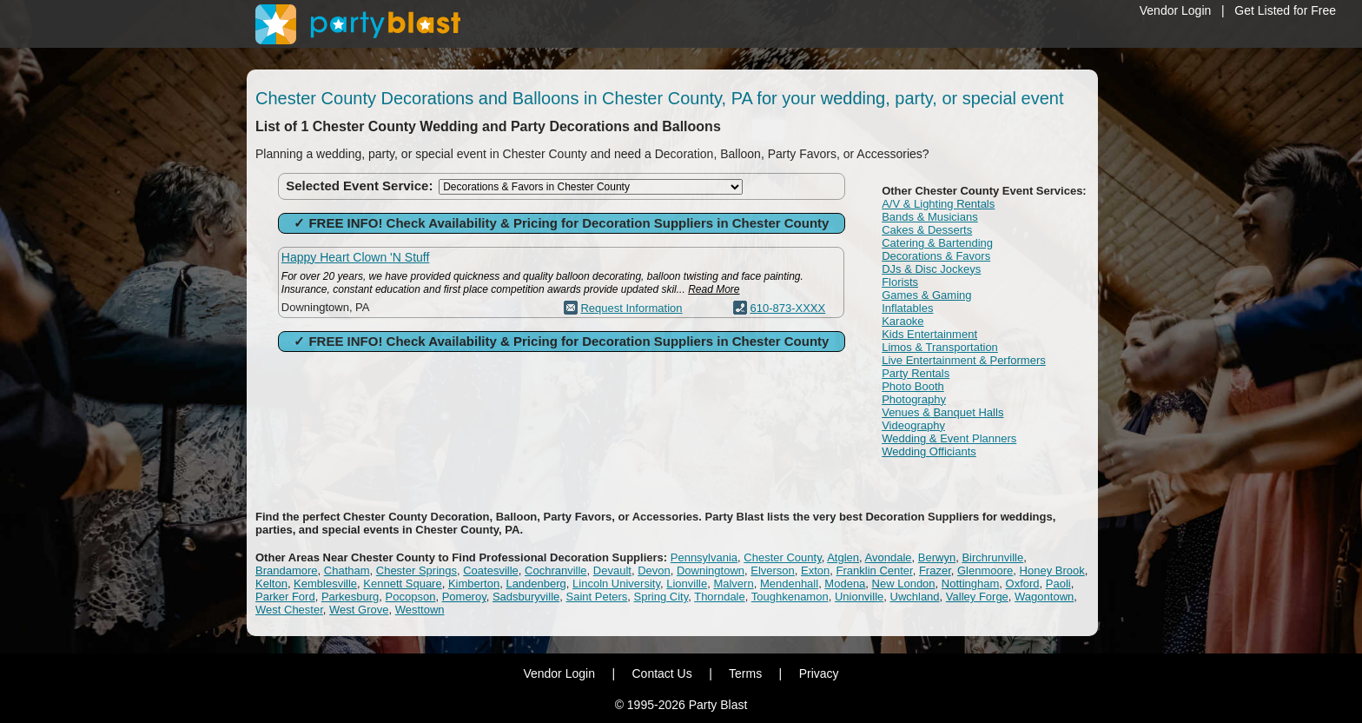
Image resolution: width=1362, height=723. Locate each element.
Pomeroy (464, 596)
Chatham (347, 570)
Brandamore (286, 570)
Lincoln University (616, 583)
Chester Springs (416, 570)
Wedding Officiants (929, 451)
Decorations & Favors (936, 255)
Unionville (859, 596)
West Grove (358, 609)
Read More (713, 289)
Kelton (271, 583)
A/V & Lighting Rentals (938, 203)
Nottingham (970, 583)
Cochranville (556, 570)
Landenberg (535, 583)
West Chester (289, 609)
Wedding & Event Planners (949, 438)
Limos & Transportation (940, 347)
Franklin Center (874, 570)
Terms (745, 673)
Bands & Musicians (930, 216)
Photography (914, 399)
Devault (612, 570)
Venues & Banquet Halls (942, 412)
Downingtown (710, 570)
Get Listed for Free (1285, 10)
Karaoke (902, 321)
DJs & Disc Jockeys (931, 268)
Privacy (819, 673)
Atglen (843, 557)
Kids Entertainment (929, 334)
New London (904, 583)
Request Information (631, 308)
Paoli (1058, 583)
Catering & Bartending (937, 242)
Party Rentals (915, 373)
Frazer (935, 570)
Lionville (686, 583)
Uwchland (915, 596)
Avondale (888, 557)
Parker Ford (285, 596)
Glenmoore (985, 570)
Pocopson (411, 596)
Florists (900, 282)
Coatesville (491, 570)
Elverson (772, 570)
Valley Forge (977, 596)
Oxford (1023, 583)
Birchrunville (992, 557)
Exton (815, 570)
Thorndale (719, 596)
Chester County (782, 557)
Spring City (661, 596)
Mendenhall (789, 583)
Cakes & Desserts (927, 229)
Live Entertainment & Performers (964, 360)
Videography (913, 425)
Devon (654, 570)
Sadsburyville (526, 596)
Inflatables (907, 308)
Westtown (420, 609)
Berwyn (936, 557)
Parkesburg (350, 596)
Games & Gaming (926, 295)
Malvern (733, 583)
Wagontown (1044, 596)
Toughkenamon (790, 596)
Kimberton (473, 583)
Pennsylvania (704, 557)
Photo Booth (913, 386)
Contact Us (661, 673)
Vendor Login (1176, 10)
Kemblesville (325, 583)
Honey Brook (1052, 570)
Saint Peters (597, 596)
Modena (844, 583)
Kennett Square (402, 583)
